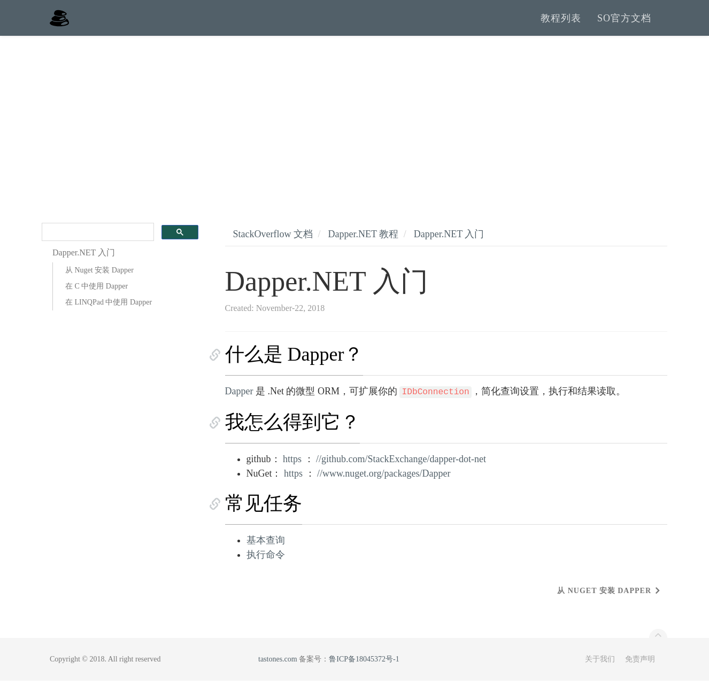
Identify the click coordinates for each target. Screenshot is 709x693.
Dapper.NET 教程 (363, 246)
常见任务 (263, 515)
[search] (97, 244)
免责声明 (640, 671)
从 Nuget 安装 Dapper (99, 282)
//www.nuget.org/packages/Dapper (383, 485)
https (292, 471)
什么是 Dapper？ (294, 366)
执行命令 (265, 567)
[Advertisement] (354, 128)
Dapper (239, 403)
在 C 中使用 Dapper (96, 298)
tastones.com (277, 671)
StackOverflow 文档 (273, 246)
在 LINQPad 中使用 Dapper (108, 314)
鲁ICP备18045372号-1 (364, 671)
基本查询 (265, 552)
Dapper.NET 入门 (449, 246)
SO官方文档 (624, 24)
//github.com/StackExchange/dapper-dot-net (401, 471)
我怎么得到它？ (292, 434)
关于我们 (600, 671)
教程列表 (561, 24)
